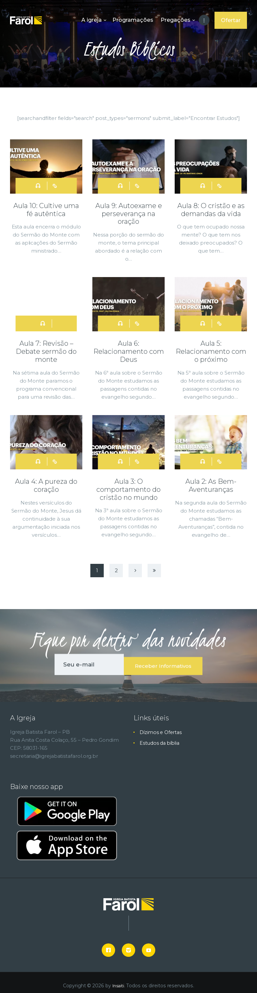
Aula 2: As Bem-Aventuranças (211, 481)
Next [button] (135, 565)
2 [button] (116, 565)
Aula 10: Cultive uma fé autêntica (46, 209)
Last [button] (154, 565)
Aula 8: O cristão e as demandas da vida (211, 209)
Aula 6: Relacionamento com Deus (128, 349)
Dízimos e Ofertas (162, 726)
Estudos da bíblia (161, 736)
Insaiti (118, 980)
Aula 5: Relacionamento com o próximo (211, 349)
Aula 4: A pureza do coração (46, 481)
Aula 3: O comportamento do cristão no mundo (128, 485)
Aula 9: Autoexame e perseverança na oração (128, 213)
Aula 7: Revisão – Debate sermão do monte (46, 349)
